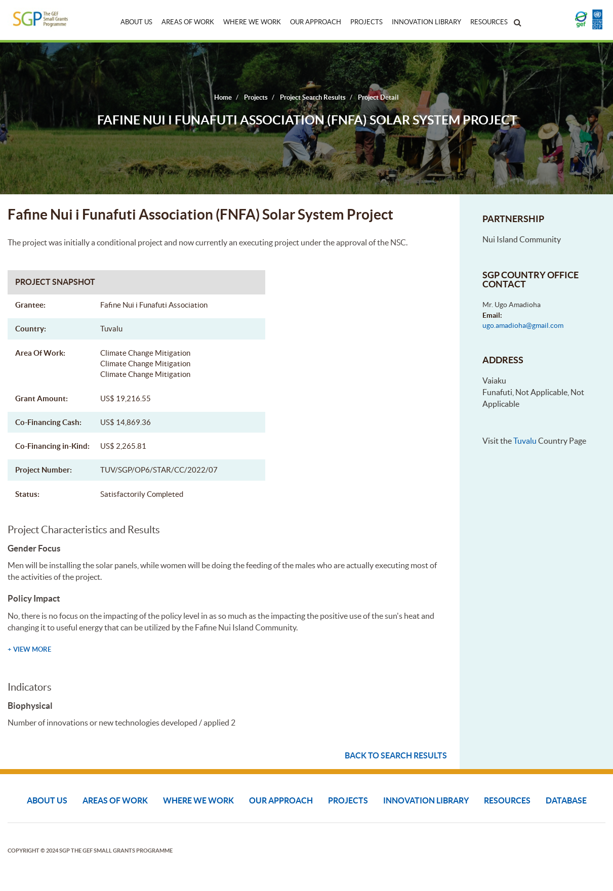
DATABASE (566, 800)
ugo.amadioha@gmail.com (522, 325)
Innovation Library (426, 22)
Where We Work (252, 22)
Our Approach (315, 22)
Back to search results (396, 755)
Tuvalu (525, 440)
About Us (136, 22)
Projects (366, 22)
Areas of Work (187, 22)
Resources (489, 22)
